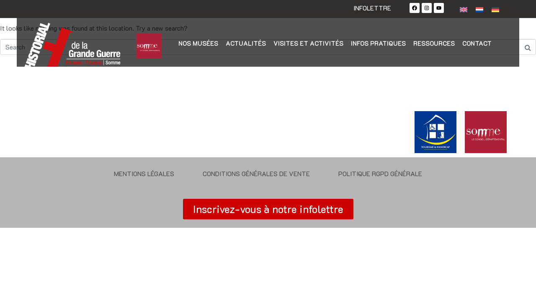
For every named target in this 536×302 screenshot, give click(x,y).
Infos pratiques (378, 43)
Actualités (246, 43)
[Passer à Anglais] (464, 9)
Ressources (434, 43)
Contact (477, 43)
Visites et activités (308, 43)
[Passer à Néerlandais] (479, 9)
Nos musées (198, 43)
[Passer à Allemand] (495, 9)
